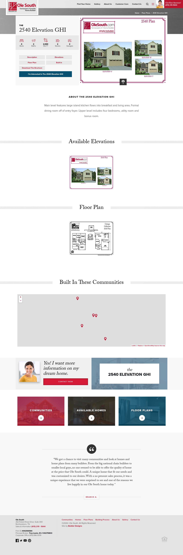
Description (32, 57)
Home (137, 13)
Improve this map (159, 345)
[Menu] (153, 4)
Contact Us (136, 4)
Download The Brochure (32, 68)
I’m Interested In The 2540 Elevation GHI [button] (45, 74)
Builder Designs (75, 526)
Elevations (59, 57)
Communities (67, 520)
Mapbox (140, 345)
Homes (78, 520)
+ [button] (20, 297)
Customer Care (122, 4)
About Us (108, 4)
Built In (59, 62)
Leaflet (134, 345)
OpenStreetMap (149, 345)
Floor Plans (146, 13)
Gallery (97, 4)
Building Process (102, 520)
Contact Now (65, 382)
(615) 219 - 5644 (38, 526)
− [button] (20, 301)
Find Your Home (83, 4)
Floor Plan (32, 62)
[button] (147, 7)
